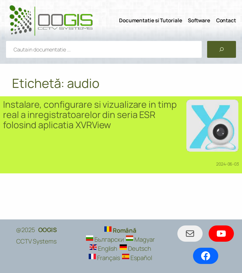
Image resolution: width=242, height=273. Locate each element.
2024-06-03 (227, 164)
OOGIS (47, 229)
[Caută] (221, 49)
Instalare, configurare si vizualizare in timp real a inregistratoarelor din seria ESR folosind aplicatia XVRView (90, 114)
